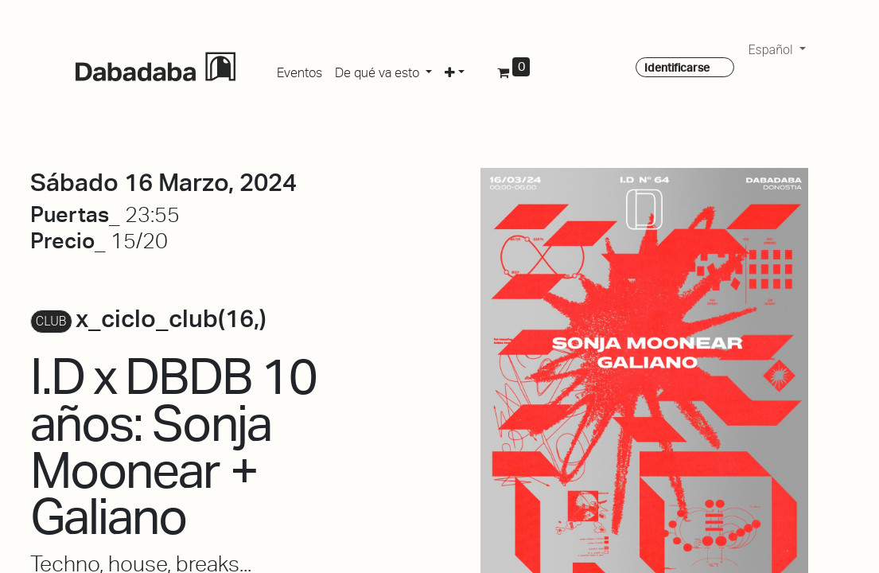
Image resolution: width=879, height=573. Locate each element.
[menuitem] (299, 70)
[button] (454, 70)
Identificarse (677, 67)
